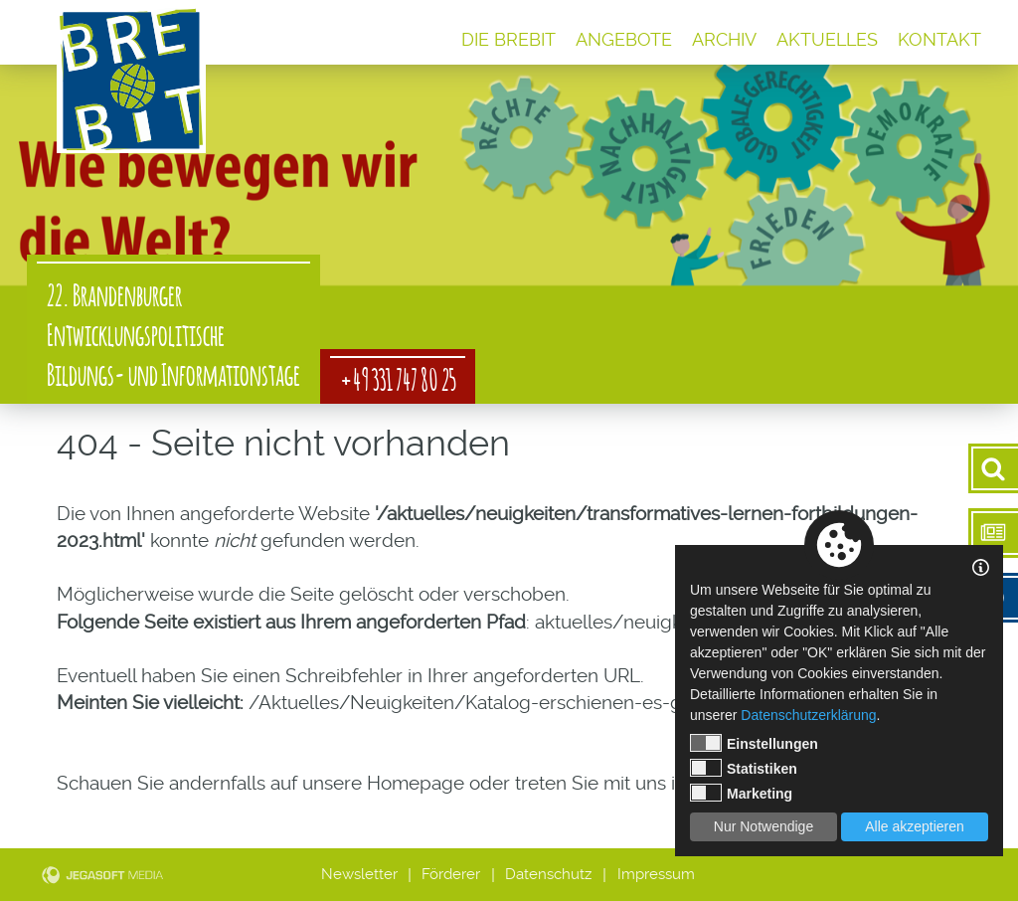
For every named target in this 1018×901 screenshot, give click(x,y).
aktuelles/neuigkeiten (629, 622)
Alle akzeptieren (914, 826)
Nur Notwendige (763, 826)
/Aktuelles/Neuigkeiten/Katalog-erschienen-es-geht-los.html (517, 702)
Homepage (415, 783)
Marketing (741, 793)
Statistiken (743, 768)
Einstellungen (754, 743)
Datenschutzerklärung (808, 715)
